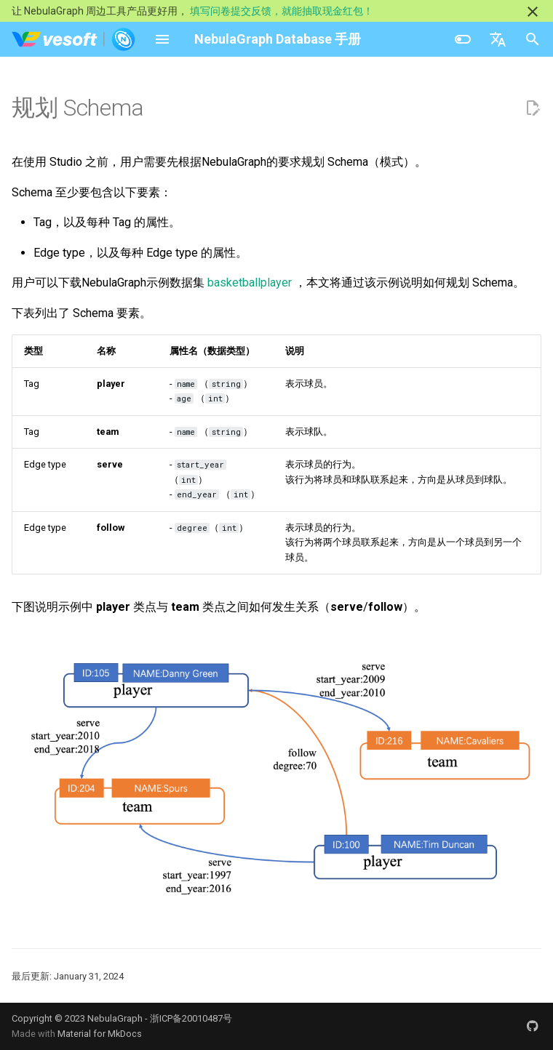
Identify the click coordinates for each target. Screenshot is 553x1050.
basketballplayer (249, 282)
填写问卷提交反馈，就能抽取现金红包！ (281, 11)
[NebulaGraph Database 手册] (74, 39)
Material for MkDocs (99, 1033)
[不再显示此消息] (532, 11)
